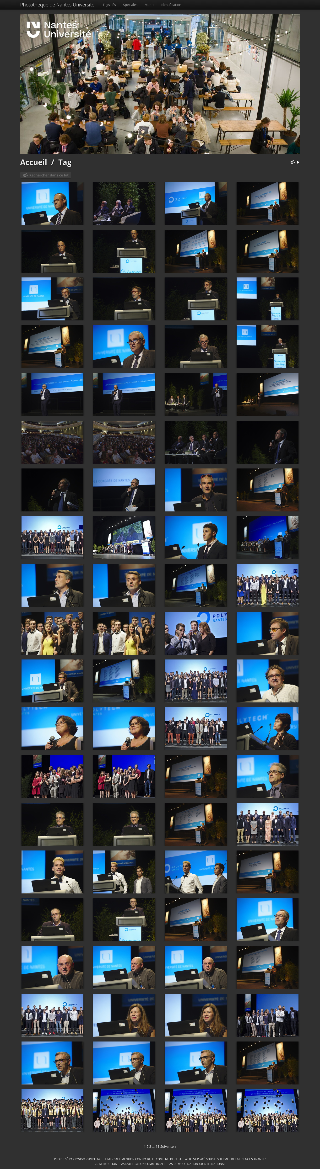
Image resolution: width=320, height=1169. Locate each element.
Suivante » (168, 1146)
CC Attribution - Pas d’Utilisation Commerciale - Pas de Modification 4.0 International (160, 1164)
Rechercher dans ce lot (49, 175)
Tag (64, 162)
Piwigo (80, 1159)
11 (157, 1146)
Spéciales (130, 4)
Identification (171, 4)
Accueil (33, 162)
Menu (149, 4)
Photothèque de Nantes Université (57, 4)
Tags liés (109, 4)
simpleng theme (99, 1159)
